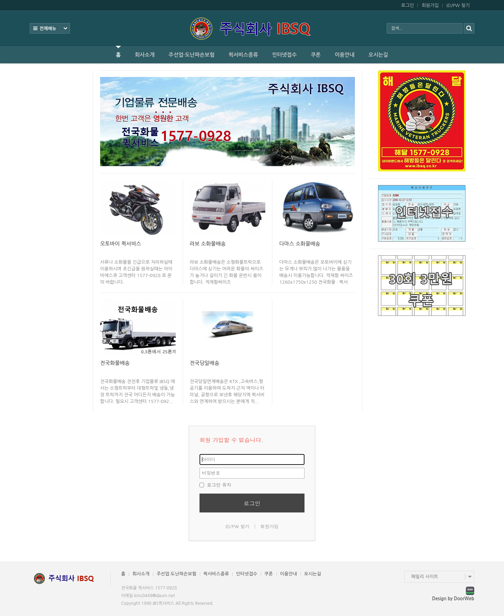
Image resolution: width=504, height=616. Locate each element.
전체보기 (50, 28)
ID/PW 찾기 (458, 5)
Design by (453, 598)
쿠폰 (316, 54)
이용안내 (344, 54)
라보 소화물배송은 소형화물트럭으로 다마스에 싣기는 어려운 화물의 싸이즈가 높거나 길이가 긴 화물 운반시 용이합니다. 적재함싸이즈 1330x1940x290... (226, 275)
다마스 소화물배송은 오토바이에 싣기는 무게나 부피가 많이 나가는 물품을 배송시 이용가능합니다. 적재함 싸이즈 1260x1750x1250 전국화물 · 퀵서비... (316, 275)
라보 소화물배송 (208, 243)
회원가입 (430, 5)
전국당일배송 (204, 363)
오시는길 (378, 54)
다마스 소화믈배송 (299, 243)
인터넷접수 (284, 54)
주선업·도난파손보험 (192, 54)
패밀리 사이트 (424, 576)
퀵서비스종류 (243, 54)
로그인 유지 (215, 484)
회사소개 (144, 54)
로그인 (407, 5)
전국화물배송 (115, 363)
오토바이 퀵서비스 (120, 243)
